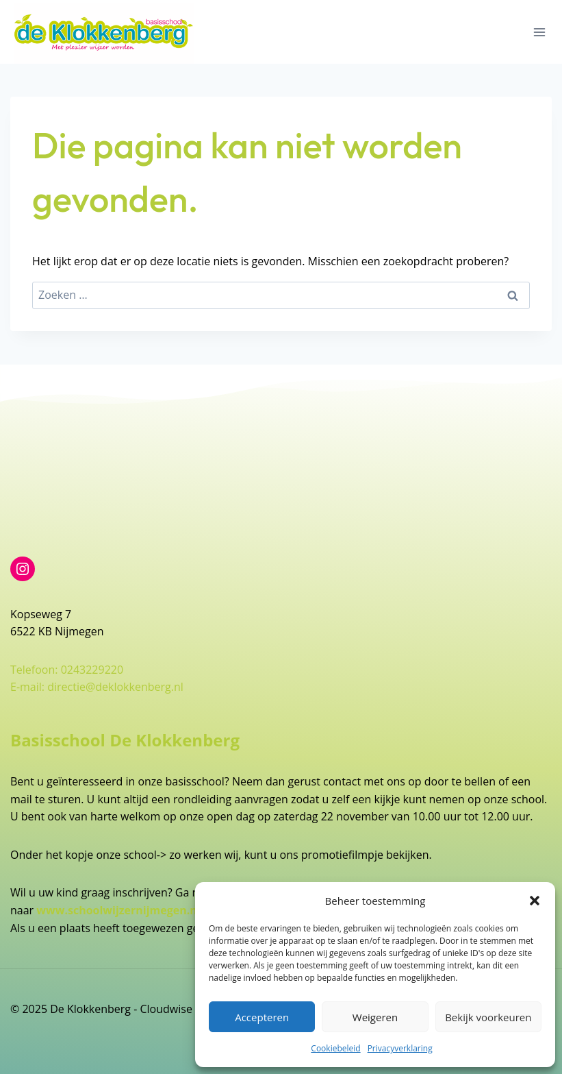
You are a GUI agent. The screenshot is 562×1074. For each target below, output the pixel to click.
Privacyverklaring (400, 1048)
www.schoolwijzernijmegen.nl (118, 910)
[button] (534, 900)
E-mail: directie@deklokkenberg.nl (96, 686)
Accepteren (262, 1017)
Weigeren (375, 1017)
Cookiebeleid (335, 1048)
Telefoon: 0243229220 (66, 669)
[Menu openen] (539, 31)
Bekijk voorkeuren (488, 1017)
